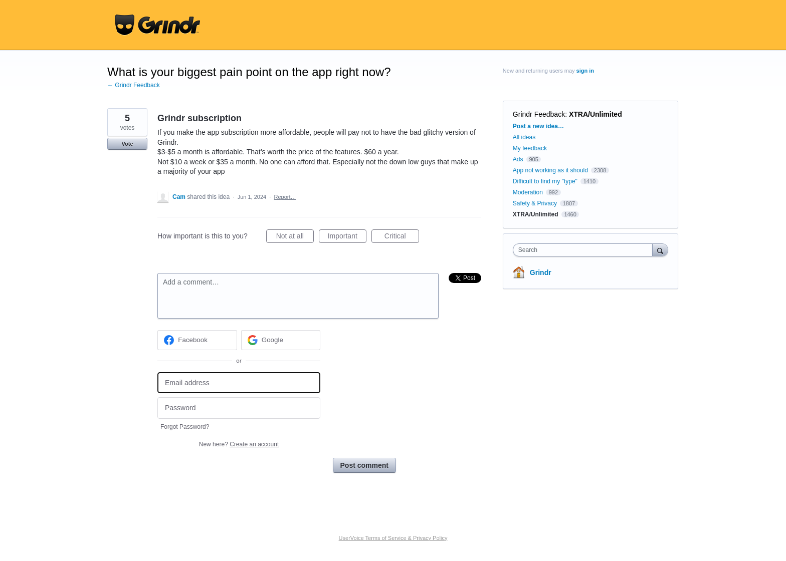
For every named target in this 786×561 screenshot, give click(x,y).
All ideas (524, 137)
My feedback (530, 148)
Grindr (540, 272)
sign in (585, 71)
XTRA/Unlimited (595, 114)
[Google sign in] (281, 340)
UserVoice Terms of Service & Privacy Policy (393, 538)
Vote (127, 144)
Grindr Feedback (539, 114)
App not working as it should (550, 170)
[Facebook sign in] (197, 340)
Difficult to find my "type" (545, 181)
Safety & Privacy (535, 203)
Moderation (528, 192)
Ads (518, 159)
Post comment (364, 465)
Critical (401, 237)
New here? (239, 444)
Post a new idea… (538, 126)
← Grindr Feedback (133, 85)
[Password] (238, 408)
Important (347, 237)
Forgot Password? (184, 426)
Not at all (295, 237)
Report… (285, 197)
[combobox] (585, 249)
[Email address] (238, 383)
